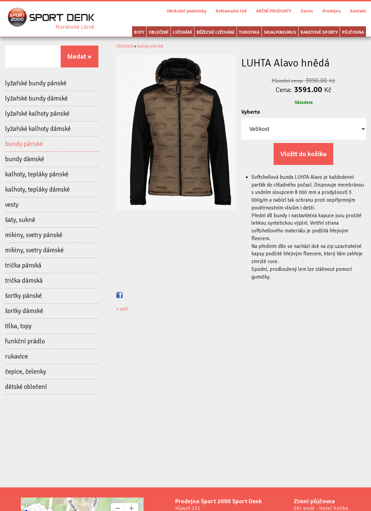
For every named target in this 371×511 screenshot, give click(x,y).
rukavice (16, 356)
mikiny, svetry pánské (33, 235)
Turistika (249, 32)
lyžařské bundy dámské (36, 98)
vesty (12, 205)
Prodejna (331, 11)
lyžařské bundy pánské (35, 83)
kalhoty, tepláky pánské (36, 174)
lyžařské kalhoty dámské (38, 129)
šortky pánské (23, 296)
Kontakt (358, 11)
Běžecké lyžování (215, 32)
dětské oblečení (26, 387)
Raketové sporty (319, 32)
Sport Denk (75, 27)
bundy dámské (24, 159)
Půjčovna (353, 32)
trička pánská (23, 265)
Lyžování (182, 32)
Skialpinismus (280, 32)
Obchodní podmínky (186, 11)
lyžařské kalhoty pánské (37, 114)
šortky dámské (24, 311)
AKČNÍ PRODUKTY (273, 11)
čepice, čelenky (25, 372)
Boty (139, 32)
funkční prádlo (25, 341)
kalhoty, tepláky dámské (37, 190)
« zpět (122, 309)
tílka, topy (18, 326)
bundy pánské (24, 144)
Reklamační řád (231, 11)
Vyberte (250, 112)
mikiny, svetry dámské (34, 250)
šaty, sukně (20, 220)
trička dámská (24, 281)
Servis (307, 11)
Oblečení (158, 32)
